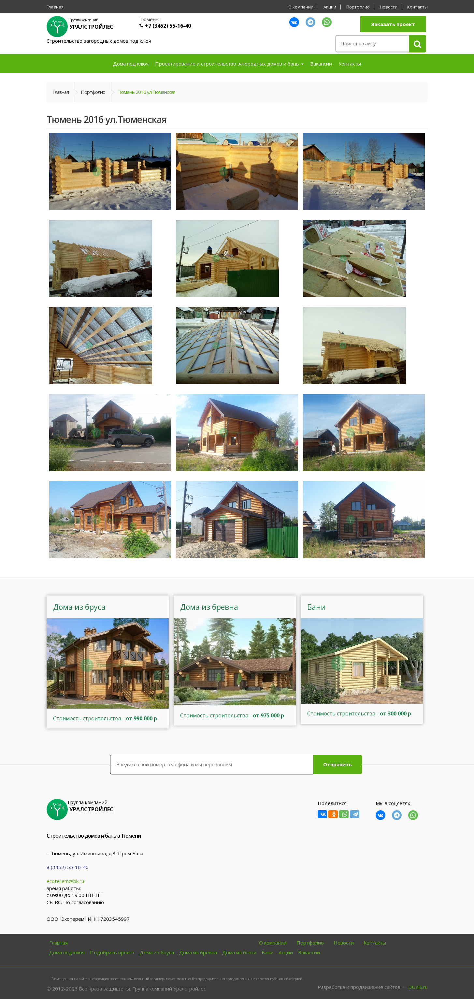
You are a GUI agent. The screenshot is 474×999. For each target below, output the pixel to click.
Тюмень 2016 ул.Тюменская (146, 92)
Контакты (417, 7)
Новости (388, 7)
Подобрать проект (112, 952)
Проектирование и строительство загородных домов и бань (229, 63)
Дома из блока (239, 952)
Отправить (337, 764)
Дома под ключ (131, 63)
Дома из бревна (198, 952)
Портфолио (358, 7)
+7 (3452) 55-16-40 (168, 25)
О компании (300, 7)
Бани (267, 952)
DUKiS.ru (418, 987)
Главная (55, 7)
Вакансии (321, 63)
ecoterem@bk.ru (65, 881)
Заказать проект (393, 24)
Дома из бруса (157, 952)
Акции (329, 7)
